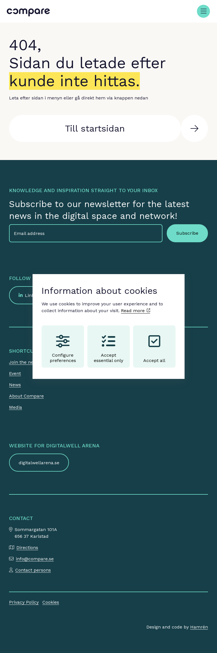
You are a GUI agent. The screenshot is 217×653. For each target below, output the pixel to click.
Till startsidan (95, 128)
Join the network (27, 362)
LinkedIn (34, 295)
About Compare (26, 396)
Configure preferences (63, 348)
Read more (135, 310)
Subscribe (187, 233)
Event (15, 373)
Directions (27, 547)
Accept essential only (108, 348)
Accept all (154, 348)
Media (15, 407)
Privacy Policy (24, 602)
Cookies (50, 602)
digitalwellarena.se (39, 462)
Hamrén (199, 627)
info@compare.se (35, 558)
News (15, 384)
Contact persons (33, 570)
